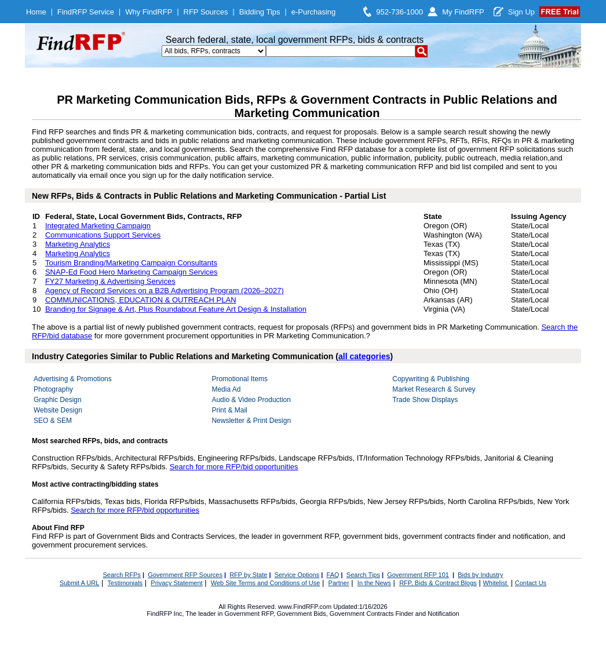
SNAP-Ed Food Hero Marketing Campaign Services (131, 272)
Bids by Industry (480, 574)
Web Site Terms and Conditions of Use (265, 582)
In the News (374, 582)
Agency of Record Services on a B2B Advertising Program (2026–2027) (164, 290)
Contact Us (530, 582)
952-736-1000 (399, 12)
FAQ (333, 574)
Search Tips (363, 574)
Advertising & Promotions (73, 379)
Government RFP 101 (418, 574)
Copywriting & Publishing (430, 379)
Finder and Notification (427, 613)
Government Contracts (362, 613)
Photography (53, 389)
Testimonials (125, 582)
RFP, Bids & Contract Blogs (438, 582)
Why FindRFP (148, 12)
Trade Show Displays (425, 400)
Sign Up (521, 12)
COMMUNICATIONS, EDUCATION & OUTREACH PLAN (140, 299)
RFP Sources (206, 12)
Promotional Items (239, 379)
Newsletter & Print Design (251, 421)
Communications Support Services (102, 235)
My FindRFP (463, 12)
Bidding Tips (259, 12)
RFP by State (248, 574)
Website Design (58, 410)
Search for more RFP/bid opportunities (234, 466)
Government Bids (301, 613)
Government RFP (248, 613)
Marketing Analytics (77, 244)
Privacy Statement (176, 582)
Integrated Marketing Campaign (98, 225)
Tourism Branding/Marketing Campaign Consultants (131, 262)
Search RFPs (121, 574)
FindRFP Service (85, 12)
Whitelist (496, 582)
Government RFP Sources (185, 574)
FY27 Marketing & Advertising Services (110, 281)
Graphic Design (58, 400)
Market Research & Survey (433, 389)
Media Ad (225, 389)
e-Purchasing (313, 12)
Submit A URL (79, 582)
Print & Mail (229, 410)
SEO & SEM (53, 421)
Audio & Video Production (251, 400)
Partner (338, 582)
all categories (364, 356)
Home (36, 12)
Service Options (297, 574)
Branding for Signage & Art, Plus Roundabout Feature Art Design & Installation (175, 309)
